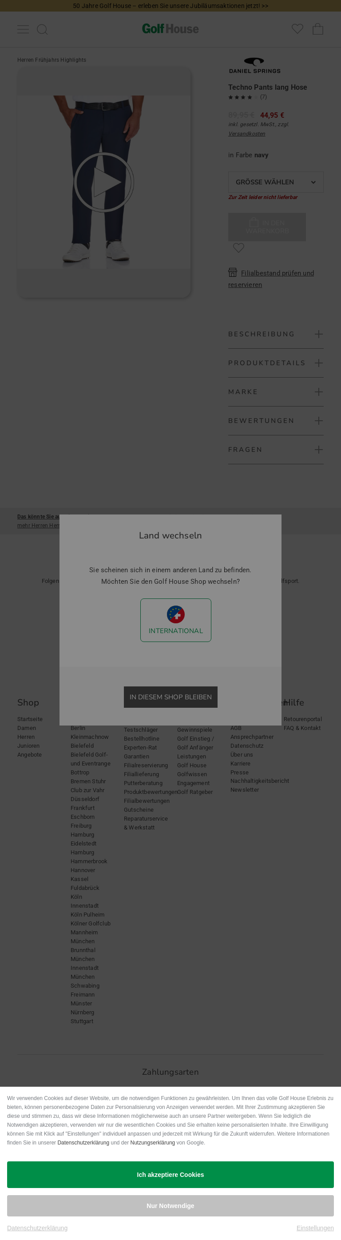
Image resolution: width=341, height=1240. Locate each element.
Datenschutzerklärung (83, 1143)
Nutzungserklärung (153, 1143)
